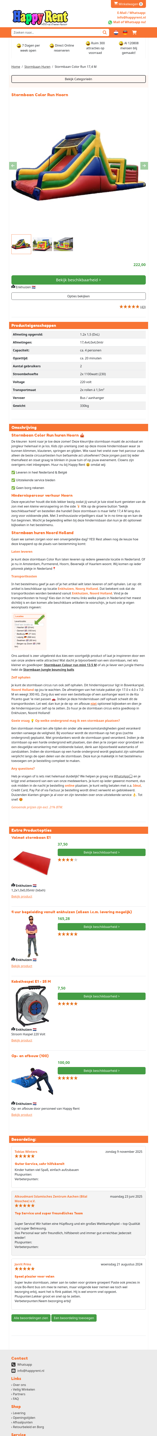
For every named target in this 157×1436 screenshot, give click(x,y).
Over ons (19, 1387)
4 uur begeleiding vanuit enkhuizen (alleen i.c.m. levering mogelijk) (71, 913)
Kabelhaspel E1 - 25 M (31, 983)
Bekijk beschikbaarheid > (78, 280)
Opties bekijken (78, 296)
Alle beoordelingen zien (31, 1320)
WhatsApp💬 (123, 777)
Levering (19, 1416)
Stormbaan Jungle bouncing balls (48, 671)
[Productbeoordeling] (143, 307)
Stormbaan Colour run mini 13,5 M (70, 666)
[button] (143, 32)
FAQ (16, 1401)
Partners (19, 1397)
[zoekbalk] (56, 32)
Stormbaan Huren (37, 67)
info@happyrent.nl (30, 1373)
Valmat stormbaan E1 (31, 839)
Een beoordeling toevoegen (74, 1320)
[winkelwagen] (134, 32)
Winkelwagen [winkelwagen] (128, 4)
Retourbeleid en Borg (28, 1430)
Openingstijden (24, 1420)
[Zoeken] (104, 32)
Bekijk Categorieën (78, 79)
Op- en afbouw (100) (30, 1057)
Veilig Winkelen (24, 1392)
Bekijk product (21, 898)
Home (15, 67)
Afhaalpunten (23, 1425)
